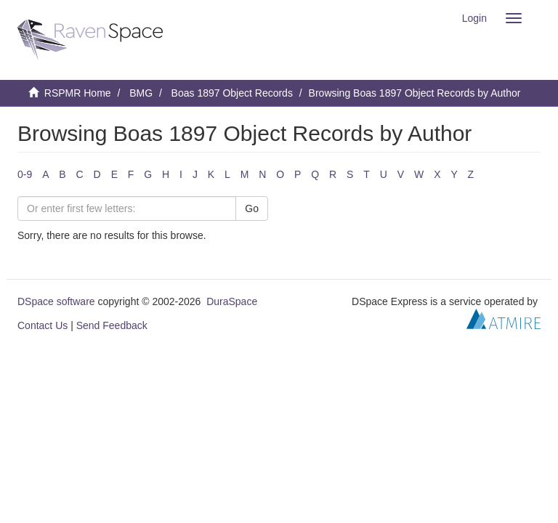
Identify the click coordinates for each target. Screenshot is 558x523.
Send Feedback (111, 325)
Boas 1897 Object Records (232, 93)
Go (252, 208)
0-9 (24, 174)
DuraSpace (231, 301)
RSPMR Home (77, 93)
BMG (141, 93)
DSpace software (56, 301)
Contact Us (42, 325)
